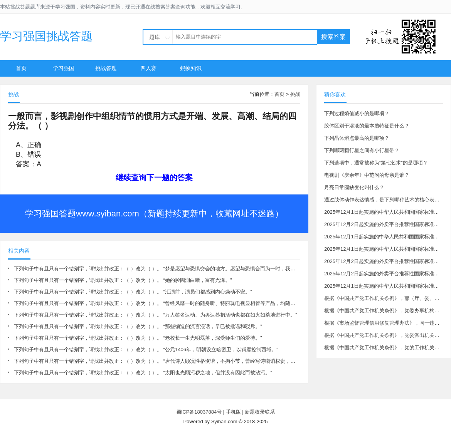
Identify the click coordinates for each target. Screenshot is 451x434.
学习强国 (63, 68)
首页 (21, 68)
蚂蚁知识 (191, 68)
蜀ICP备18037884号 (199, 412)
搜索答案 (333, 37)
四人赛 (148, 68)
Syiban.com (224, 421)
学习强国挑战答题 (46, 36)
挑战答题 (106, 68)
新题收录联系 (260, 412)
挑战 (295, 94)
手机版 (233, 412)
